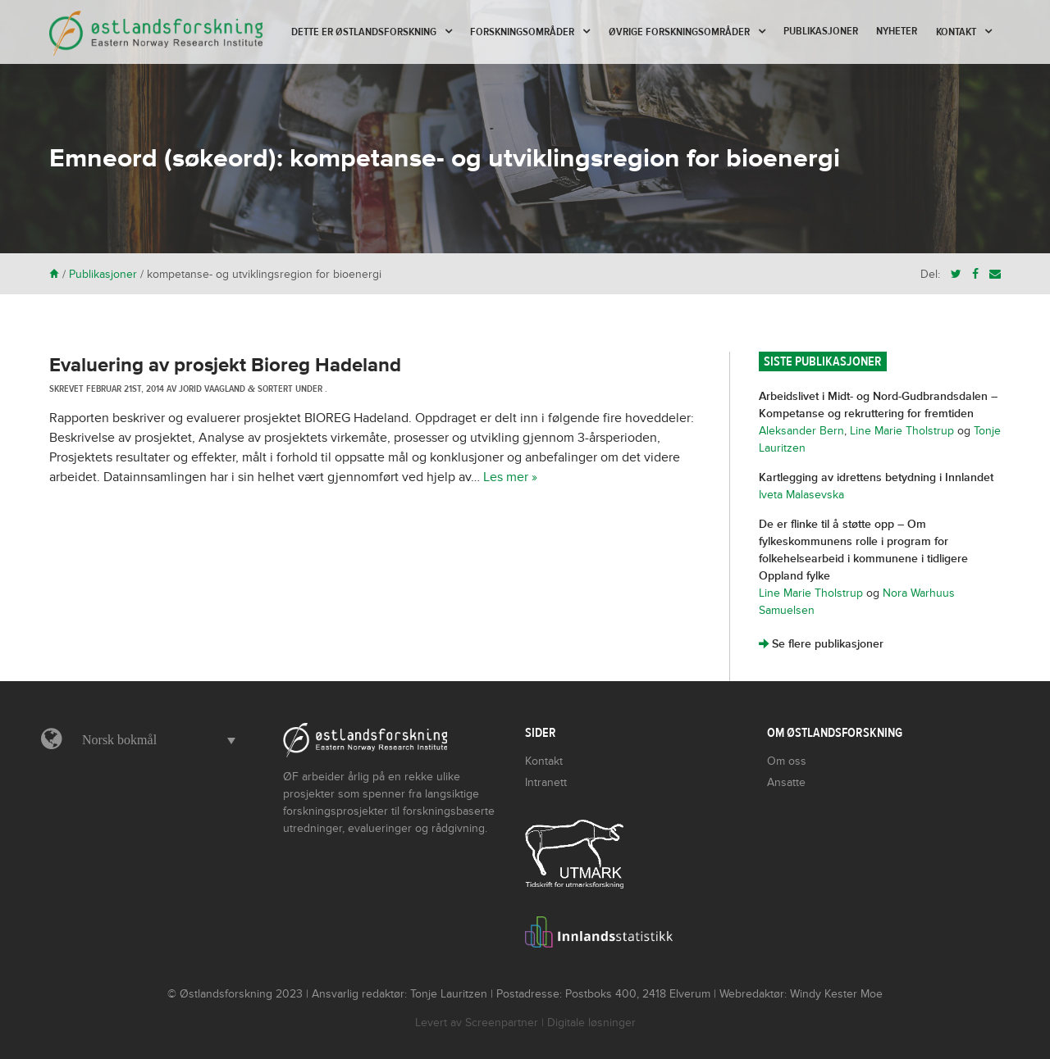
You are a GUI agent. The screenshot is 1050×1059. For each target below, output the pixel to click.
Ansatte (786, 782)
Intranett (546, 782)
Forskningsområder (522, 32)
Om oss (786, 761)
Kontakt (956, 32)
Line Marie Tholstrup (902, 431)
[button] (155, 740)
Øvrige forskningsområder (679, 32)
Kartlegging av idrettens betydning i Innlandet (876, 477)
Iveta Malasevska (801, 495)
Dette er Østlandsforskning (363, 32)
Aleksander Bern (801, 431)
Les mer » (510, 477)
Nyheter (896, 31)
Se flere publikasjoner (821, 644)
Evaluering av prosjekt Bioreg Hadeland (225, 365)
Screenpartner (501, 1022)
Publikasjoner (820, 31)
